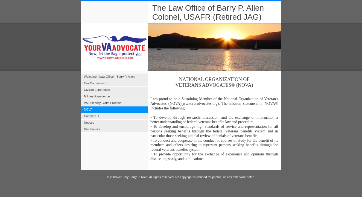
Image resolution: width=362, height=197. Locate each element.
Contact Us (91, 116)
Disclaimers (92, 129)
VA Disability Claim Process (102, 103)
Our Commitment (95, 83)
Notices (89, 122)
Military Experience (97, 96)
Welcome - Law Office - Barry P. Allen (109, 76)
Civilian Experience (97, 89)
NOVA (88, 109)
